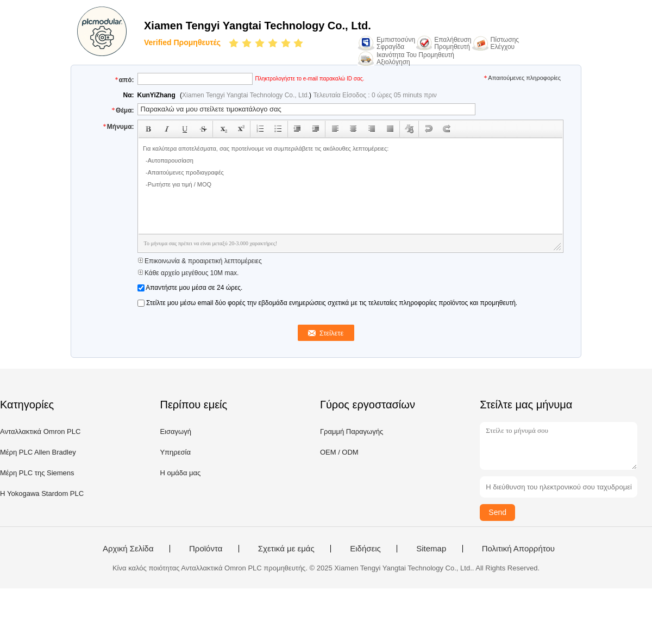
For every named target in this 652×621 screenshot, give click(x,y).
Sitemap (431, 548)
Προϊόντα (205, 548)
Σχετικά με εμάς (286, 548)
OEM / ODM (339, 452)
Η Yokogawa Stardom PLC (42, 493)
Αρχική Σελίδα (128, 548)
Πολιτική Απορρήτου (518, 548)
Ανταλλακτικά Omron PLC (40, 431)
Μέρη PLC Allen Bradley (38, 452)
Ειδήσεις (365, 548)
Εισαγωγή (175, 431)
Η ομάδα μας (180, 473)
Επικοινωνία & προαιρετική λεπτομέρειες (199, 261)
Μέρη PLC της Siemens (37, 473)
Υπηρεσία (175, 452)
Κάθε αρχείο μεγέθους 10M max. (188, 273)
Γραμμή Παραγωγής (351, 431)
